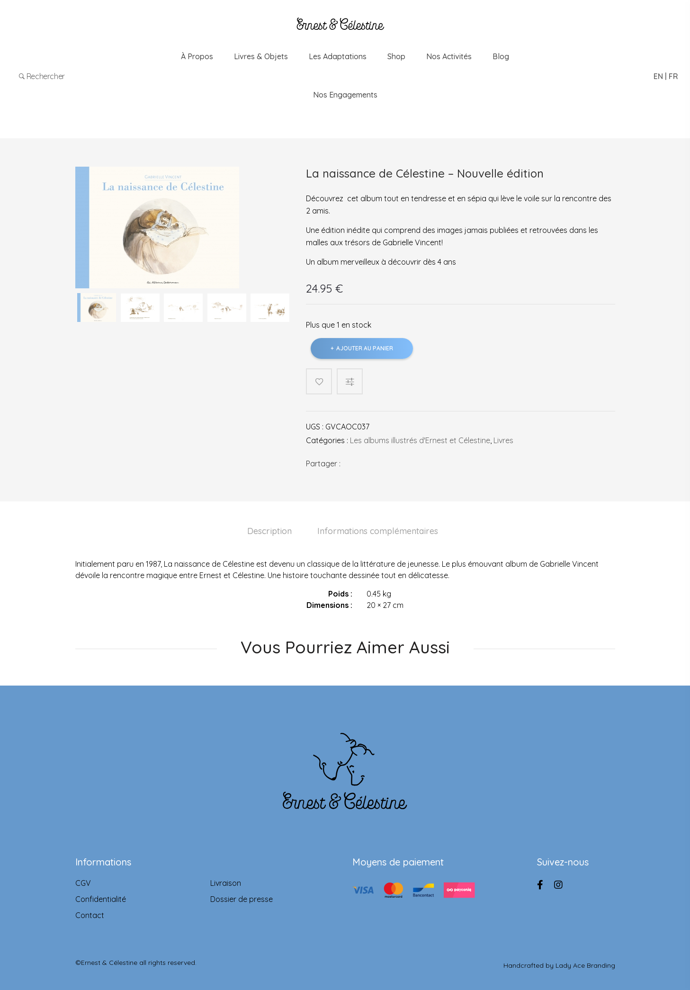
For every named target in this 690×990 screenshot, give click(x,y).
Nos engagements (345, 94)
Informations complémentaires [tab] (377, 531)
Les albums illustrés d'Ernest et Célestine (420, 440)
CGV (83, 883)
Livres (503, 440)
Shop (396, 56)
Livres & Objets (261, 56)
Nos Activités (449, 56)
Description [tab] (269, 531)
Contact (89, 915)
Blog (501, 56)
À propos (197, 56)
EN (658, 76)
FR (673, 76)
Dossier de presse (241, 899)
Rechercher (43, 76)
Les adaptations (338, 56)
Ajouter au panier (364, 348)
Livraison (225, 883)
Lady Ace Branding (585, 962)
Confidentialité (100, 899)
